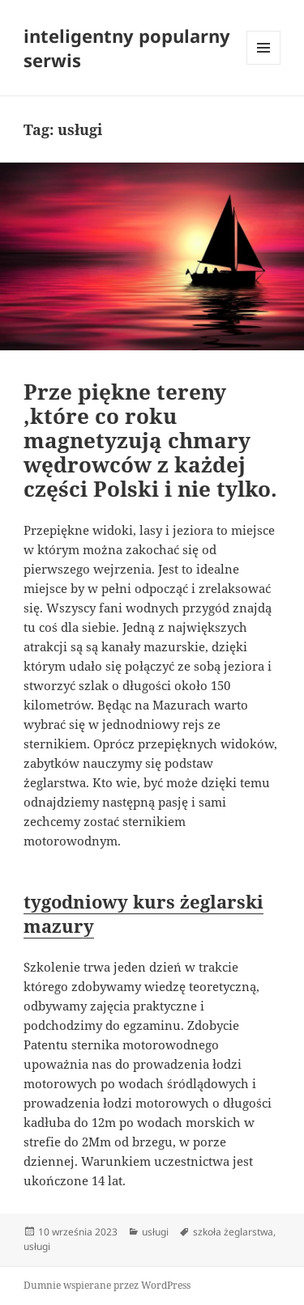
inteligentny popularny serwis (127, 47)
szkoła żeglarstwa (233, 1232)
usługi (155, 1232)
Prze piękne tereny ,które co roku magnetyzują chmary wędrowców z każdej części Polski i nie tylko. (150, 440)
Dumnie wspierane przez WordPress (107, 1285)
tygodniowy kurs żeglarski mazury (143, 913)
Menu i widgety (263, 64)
